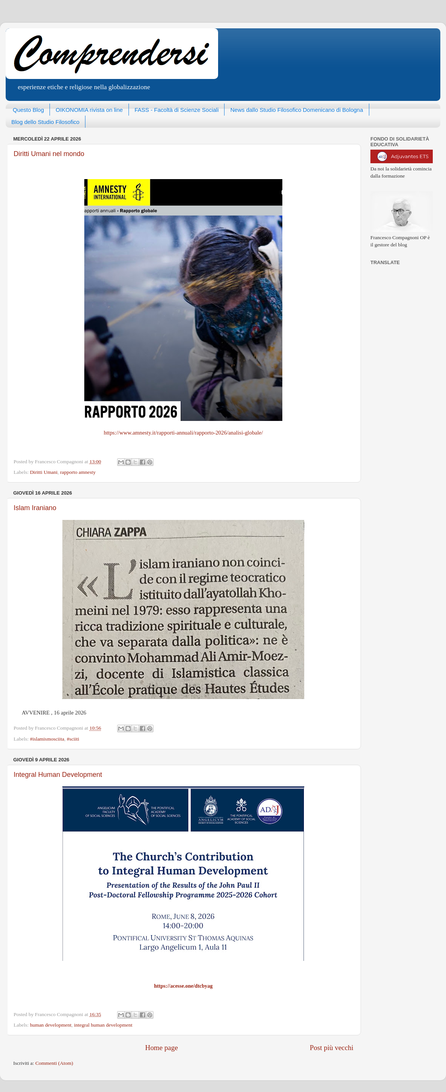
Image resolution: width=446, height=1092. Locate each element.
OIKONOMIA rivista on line (89, 110)
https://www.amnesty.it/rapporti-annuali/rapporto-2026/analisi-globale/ (183, 433)
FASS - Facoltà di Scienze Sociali (177, 110)
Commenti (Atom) (54, 1063)
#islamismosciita (47, 739)
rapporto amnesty (78, 472)
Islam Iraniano (35, 508)
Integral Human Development (58, 774)
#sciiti (73, 739)
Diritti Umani (43, 472)
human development (50, 1025)
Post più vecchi (331, 1048)
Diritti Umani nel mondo (49, 154)
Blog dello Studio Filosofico (45, 122)
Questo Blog (28, 110)
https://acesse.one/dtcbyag (183, 986)
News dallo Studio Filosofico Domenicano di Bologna (296, 110)
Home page (161, 1048)
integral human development (103, 1025)
